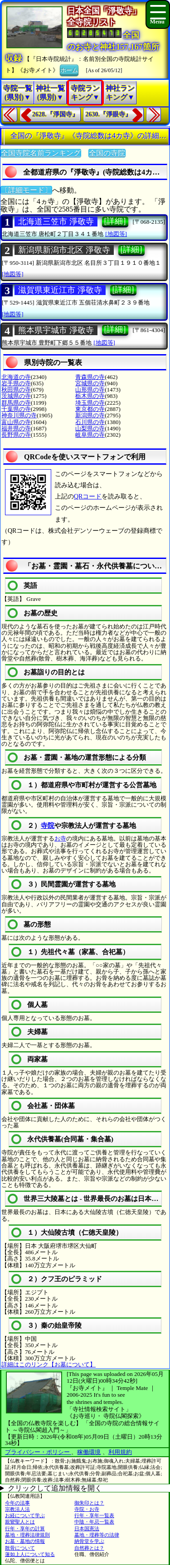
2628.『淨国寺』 (55, 114)
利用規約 (120, 1452)
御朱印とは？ (89, 1502)
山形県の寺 (90, 389)
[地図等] (116, 234)
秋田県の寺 (16, 389)
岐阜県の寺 (90, 434)
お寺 (60, 838)
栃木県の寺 (90, 395)
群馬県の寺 (16, 402)
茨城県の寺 (16, 395)
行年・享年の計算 (25, 1528)
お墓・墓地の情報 (25, 1541)
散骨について (20, 1548)
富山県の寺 (16, 422)
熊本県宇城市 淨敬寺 (56, 330)
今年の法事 (17, 1502)
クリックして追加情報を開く (55, 1488)
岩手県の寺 (16, 383)
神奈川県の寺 (19, 415)
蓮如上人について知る (30, 1554)
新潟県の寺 (90, 415)
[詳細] (115, 221)
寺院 (47, 825)
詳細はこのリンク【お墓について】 (48, 1364)
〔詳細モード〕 (26, 190)
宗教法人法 (17, 1509)
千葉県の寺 (16, 409)
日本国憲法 (86, 1528)
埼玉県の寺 (90, 402)
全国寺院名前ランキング (41, 153)
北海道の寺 (16, 377)
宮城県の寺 (90, 383)
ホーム (69, 69)
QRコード (88, 496)
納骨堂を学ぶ (89, 1541)
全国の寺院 (107, 153)
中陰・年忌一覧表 (94, 1521)
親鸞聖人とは (20, 1521)
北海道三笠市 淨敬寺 (56, 221)
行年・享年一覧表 (94, 1515)
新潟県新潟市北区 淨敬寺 (64, 249)
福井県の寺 (16, 428)
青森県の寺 (90, 377)
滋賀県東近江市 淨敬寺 (60, 290)
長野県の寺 (16, 434)
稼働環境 (89, 1452)
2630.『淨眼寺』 (109, 114)
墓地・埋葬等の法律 (96, 1534)
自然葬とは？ (89, 1548)
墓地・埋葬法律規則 (27, 1534)
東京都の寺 (90, 409)
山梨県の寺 (90, 428)
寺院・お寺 (86, 1509)
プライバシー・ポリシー (38, 1452)
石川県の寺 (90, 422)
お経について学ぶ (25, 1515)
